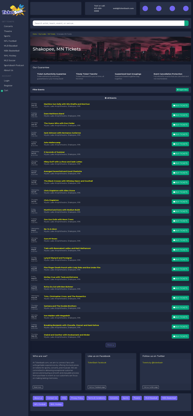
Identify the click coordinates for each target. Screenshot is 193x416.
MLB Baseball (151, 398)
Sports (125, 398)
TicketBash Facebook (97, 363)
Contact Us (52, 398)
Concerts (114, 398)
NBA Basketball (169, 398)
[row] (110, 105)
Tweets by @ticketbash (153, 363)
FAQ (64, 398)
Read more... (38, 387)
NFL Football (39, 404)
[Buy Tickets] (180, 105)
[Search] (109, 23)
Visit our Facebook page (97, 387)
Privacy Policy (77, 398)
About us (38, 398)
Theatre (137, 398)
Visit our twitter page (151, 387)
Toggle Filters (182, 89)
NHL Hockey (56, 404)
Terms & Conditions (96, 398)
